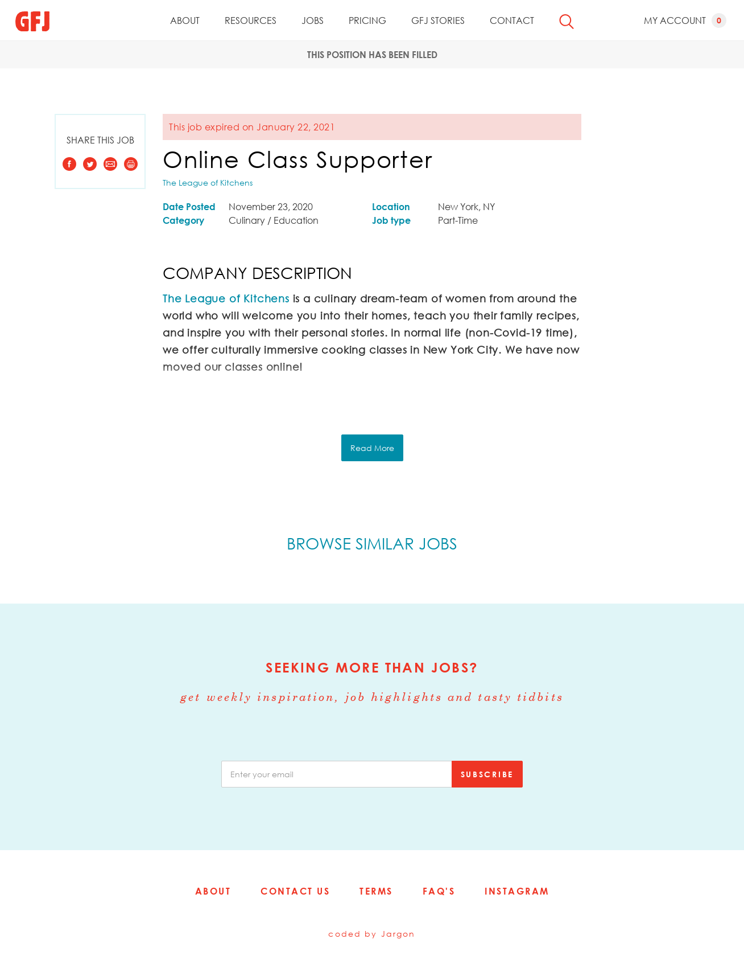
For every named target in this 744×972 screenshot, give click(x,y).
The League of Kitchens (208, 182)
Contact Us (295, 891)
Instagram (517, 891)
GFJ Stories (438, 20)
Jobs (312, 20)
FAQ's (439, 891)
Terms (376, 891)
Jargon (398, 933)
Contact (512, 20)
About (185, 20)
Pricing (367, 20)
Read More (372, 448)
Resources (250, 20)
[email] (336, 774)
